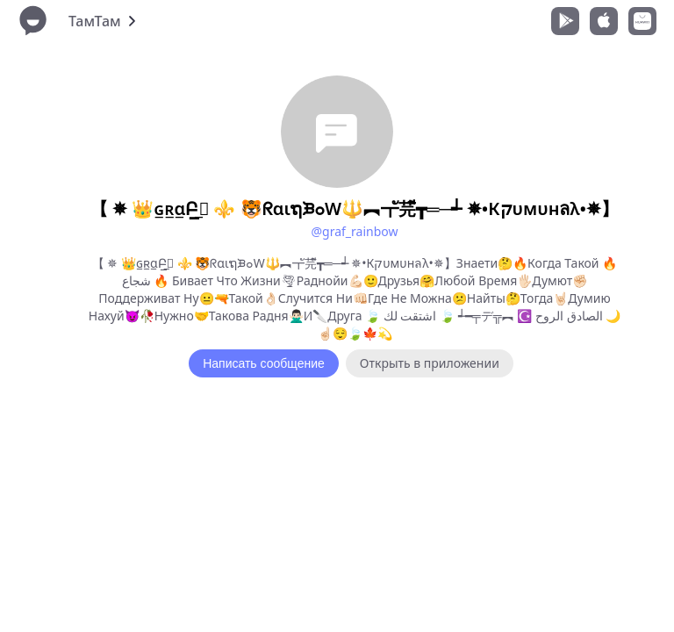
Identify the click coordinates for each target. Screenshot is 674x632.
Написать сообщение (264, 363)
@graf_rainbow (354, 231)
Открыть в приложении (429, 363)
